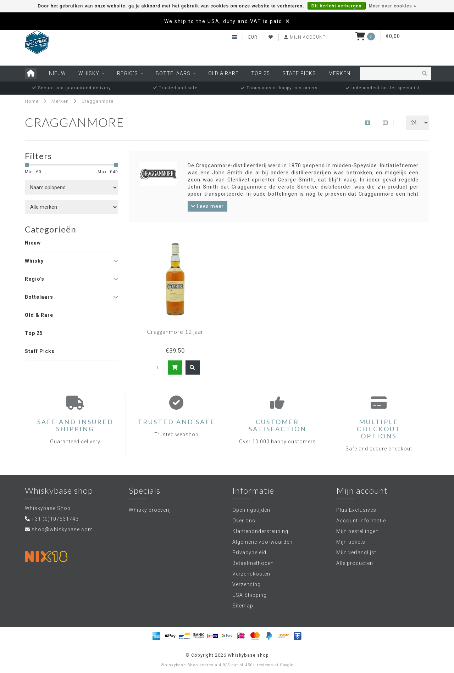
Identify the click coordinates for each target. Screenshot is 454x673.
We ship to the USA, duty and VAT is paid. (224, 21)
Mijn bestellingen (357, 531)
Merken (339, 73)
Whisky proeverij (150, 510)
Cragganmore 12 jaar (175, 331)
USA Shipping (249, 595)
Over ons (243, 520)
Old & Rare (223, 73)
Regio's (127, 73)
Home (32, 101)
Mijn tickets (350, 542)
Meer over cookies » (392, 6)
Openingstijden (251, 510)
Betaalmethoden (253, 563)
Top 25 (260, 73)
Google (286, 665)
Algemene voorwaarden (262, 542)
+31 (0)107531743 (55, 519)
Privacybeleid (249, 552)
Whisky (88, 73)
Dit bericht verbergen (336, 6)
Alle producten (354, 563)
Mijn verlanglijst (356, 552)
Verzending (246, 584)
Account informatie (361, 520)
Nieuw (57, 73)
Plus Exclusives (356, 510)
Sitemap (242, 605)
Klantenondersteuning (260, 531)
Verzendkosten (251, 574)
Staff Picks (299, 73)
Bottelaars (173, 73)
